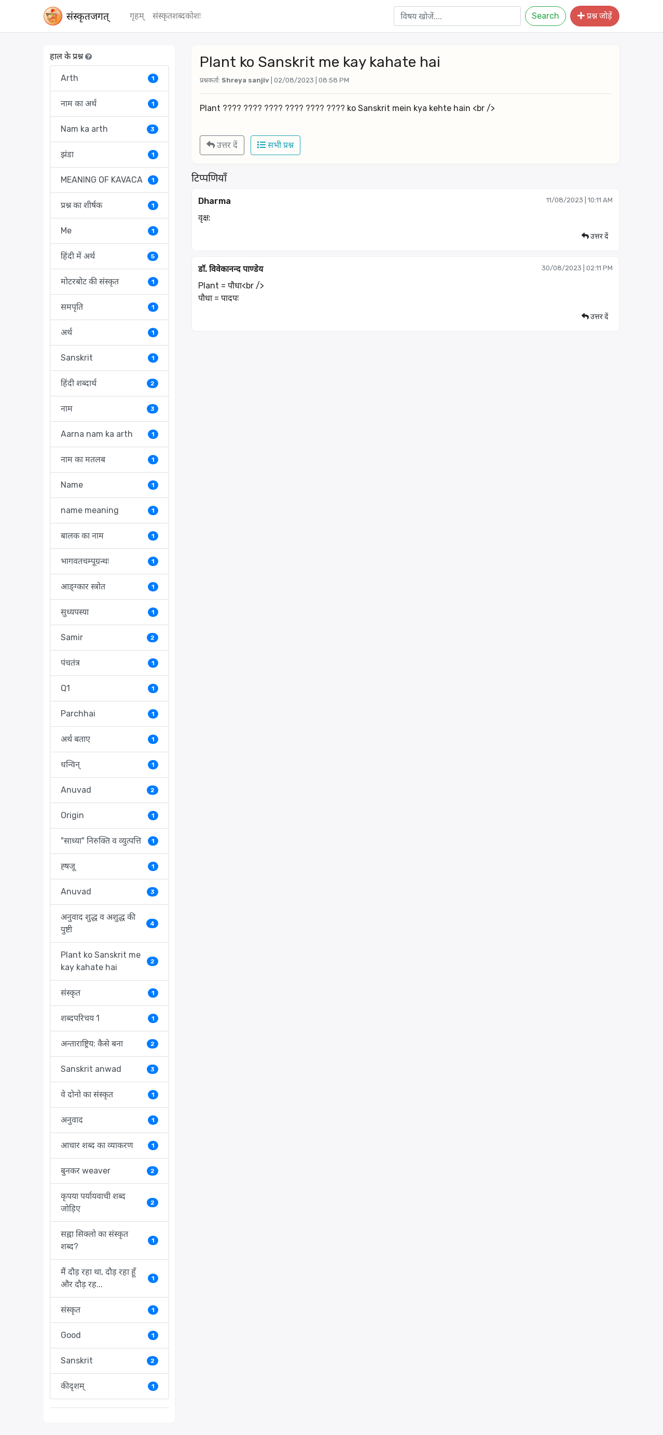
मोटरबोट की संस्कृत (109, 281)
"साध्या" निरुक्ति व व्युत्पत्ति (109, 841)
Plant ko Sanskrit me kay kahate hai (109, 961)
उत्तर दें (222, 145)
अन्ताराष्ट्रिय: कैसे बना (109, 1043)
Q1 (109, 688)
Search (545, 16)
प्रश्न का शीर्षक (109, 205)
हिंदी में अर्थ (109, 256)
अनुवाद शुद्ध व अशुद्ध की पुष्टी (109, 923)
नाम (109, 408)
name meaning (109, 510)
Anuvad (109, 790)
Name (109, 485)
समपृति (109, 307)
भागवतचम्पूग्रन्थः (109, 561)
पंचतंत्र (109, 663)
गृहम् (137, 16)
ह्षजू (109, 866)
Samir (109, 637)
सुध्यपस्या (109, 612)
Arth (109, 78)
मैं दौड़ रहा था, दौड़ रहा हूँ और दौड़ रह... (109, 1278)
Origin (109, 815)
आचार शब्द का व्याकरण (109, 1145)
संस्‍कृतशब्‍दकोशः (177, 16)
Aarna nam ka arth (109, 434)
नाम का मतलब (109, 459)
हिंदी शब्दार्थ (109, 383)
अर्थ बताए (109, 739)
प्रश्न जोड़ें (594, 16)
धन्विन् (109, 764)
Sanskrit (109, 358)
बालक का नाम (109, 536)
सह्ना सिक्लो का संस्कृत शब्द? (109, 1240)
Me (109, 231)
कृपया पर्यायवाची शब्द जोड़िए (109, 1202)
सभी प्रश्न (275, 145)
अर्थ (109, 332)
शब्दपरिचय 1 (109, 1018)
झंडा (109, 154)
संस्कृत (109, 993)
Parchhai (109, 714)
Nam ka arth (109, 129)
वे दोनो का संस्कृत (109, 1094)
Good (109, 1335)
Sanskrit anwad (109, 1069)
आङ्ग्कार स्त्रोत (109, 586)
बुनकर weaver (109, 1171)
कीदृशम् (109, 1386)
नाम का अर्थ (109, 103)
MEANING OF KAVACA (109, 180)
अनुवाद (109, 1120)
